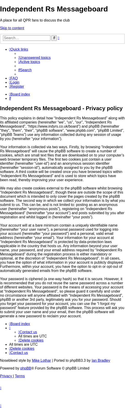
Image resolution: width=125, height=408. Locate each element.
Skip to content (12, 28)
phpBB (25, 368)
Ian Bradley (101, 360)
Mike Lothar (41, 360)
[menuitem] (34, 58)
